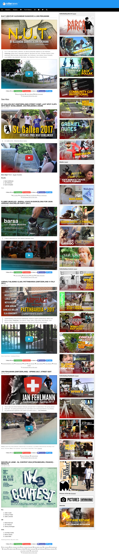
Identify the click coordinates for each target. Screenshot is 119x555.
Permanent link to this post (29, 96)
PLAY (14, 175)
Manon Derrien (51, 549)
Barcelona (26, 275)
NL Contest (6, 547)
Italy (25, 363)
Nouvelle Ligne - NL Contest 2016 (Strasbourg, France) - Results (27, 463)
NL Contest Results (27, 547)
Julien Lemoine (31, 549)
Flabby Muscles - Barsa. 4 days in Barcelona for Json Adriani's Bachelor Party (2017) (26, 202)
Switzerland (23, 195)
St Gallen (15, 195)
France (5, 549)
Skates (15, 10)
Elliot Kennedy (39, 94)
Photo (2, 188)
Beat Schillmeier (32, 195)
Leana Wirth (34, 551)
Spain (32, 275)
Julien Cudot (12, 549)
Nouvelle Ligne (38, 547)
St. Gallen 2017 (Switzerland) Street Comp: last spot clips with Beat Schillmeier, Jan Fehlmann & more (29, 105)
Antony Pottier (21, 549)
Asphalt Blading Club (8, 363)
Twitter (50, 91)
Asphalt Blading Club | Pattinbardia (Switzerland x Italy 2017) (28, 282)
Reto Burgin (31, 363)
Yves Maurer (48, 363)
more (74, 13)
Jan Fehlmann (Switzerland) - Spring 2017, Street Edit (26, 372)
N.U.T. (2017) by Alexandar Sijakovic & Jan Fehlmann (25, 16)
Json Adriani (29, 94)
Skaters (7, 10)
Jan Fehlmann (21, 94)
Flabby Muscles (40, 275)
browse (73, 493)
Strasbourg (54, 547)
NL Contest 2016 (15, 547)
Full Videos (28, 10)
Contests (46, 547)
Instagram (27, 91)
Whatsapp (18, 91)
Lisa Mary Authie (25, 551)
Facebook (42, 91)
